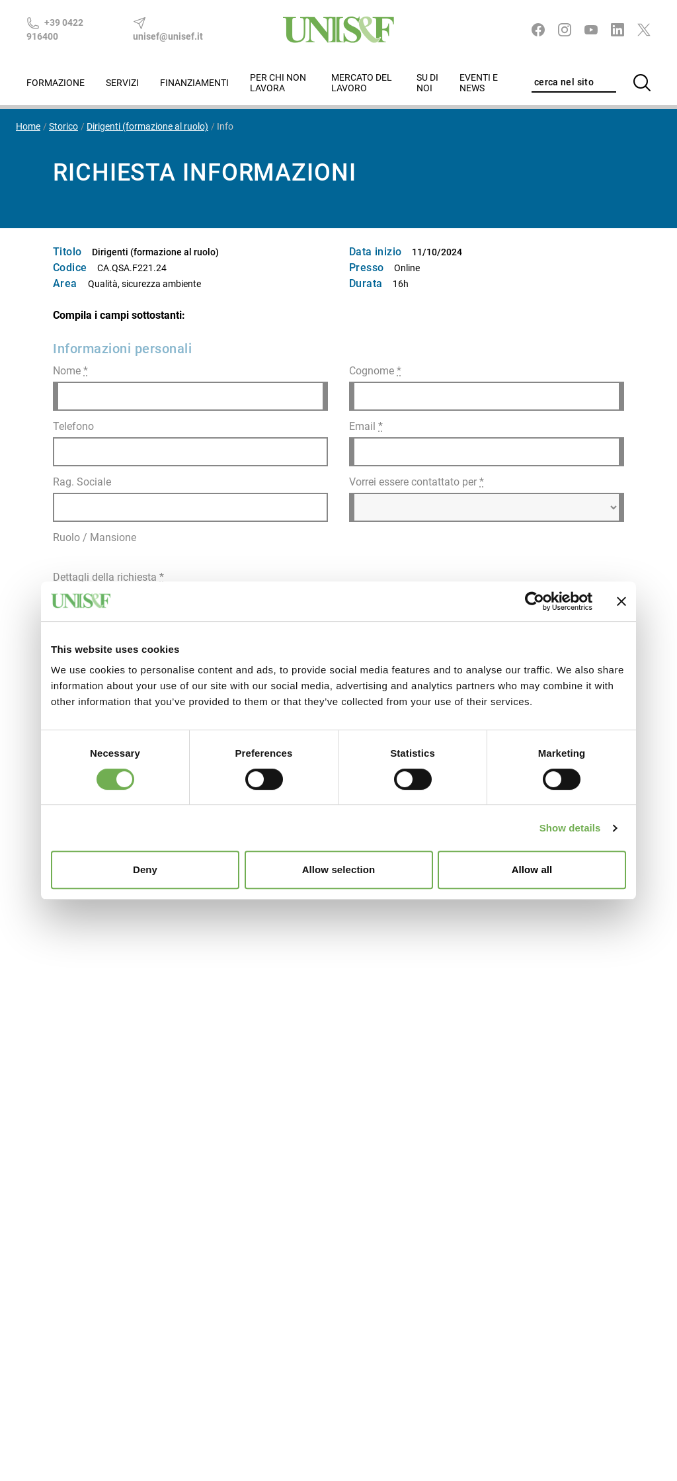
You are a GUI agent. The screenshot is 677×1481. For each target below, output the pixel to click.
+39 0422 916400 (54, 29)
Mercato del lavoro (361, 82)
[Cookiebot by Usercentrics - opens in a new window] (534, 601)
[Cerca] (642, 82)
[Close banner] (621, 601)
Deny (145, 869)
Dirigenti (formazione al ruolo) (147, 126)
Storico (63, 126)
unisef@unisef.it (168, 29)
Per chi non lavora (278, 82)
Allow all (532, 869)
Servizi (122, 82)
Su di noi (427, 82)
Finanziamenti (194, 82)
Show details (570, 827)
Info (225, 126)
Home (28, 126)
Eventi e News (478, 82)
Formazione (55, 82)
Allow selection (339, 869)
